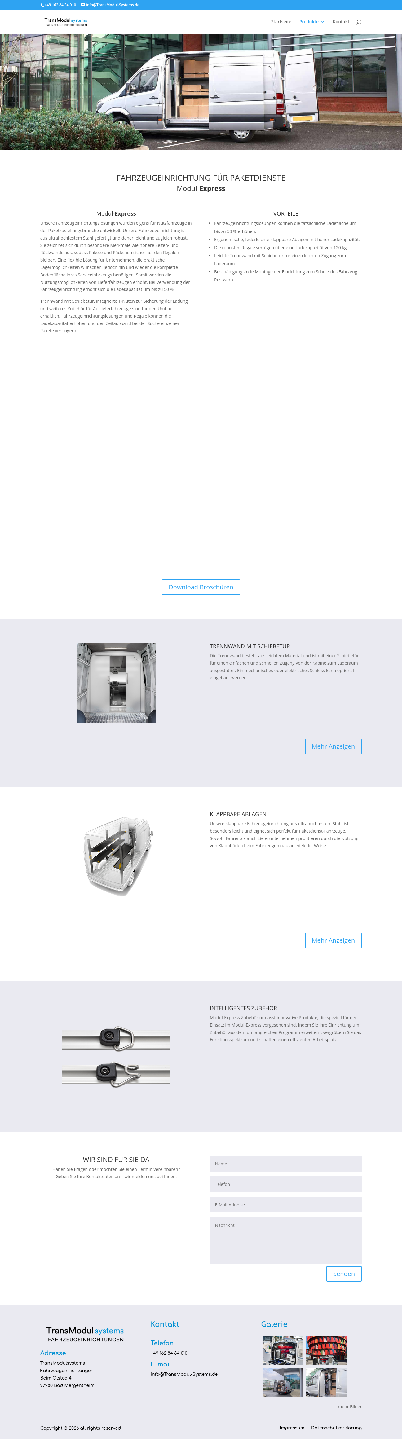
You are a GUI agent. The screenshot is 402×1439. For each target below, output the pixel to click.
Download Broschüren (201, 587)
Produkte (309, 22)
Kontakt (341, 22)
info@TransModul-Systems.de (184, 1374)
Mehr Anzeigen (333, 746)
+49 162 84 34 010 (169, 1353)
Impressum (292, 1428)
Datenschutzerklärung (336, 1428)
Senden (344, 1274)
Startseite (281, 22)
